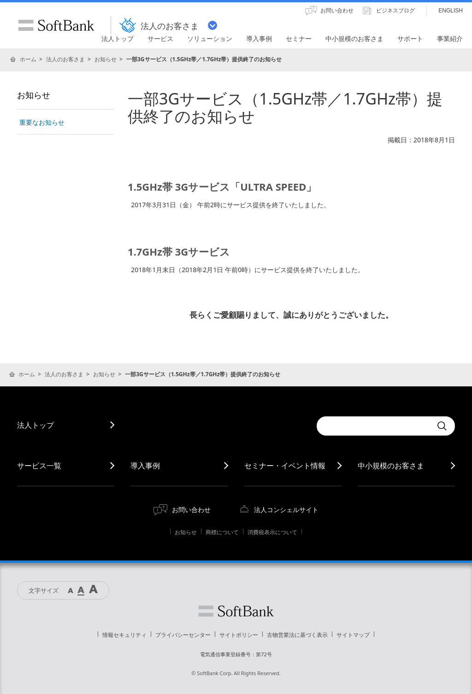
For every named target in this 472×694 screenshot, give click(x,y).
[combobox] (374, 426)
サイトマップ (353, 635)
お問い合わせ (191, 509)
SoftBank (56, 25)
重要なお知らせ (42, 122)
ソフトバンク (236, 611)
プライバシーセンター (183, 635)
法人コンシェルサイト (286, 509)
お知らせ (105, 59)
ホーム (28, 59)
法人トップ (35, 425)
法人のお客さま (65, 59)
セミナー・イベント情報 (284, 466)
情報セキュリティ (124, 635)
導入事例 (145, 466)
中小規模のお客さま (391, 466)
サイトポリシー (238, 635)
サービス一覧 (39, 466)
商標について (222, 532)
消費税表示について (272, 532)
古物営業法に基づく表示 (297, 635)
